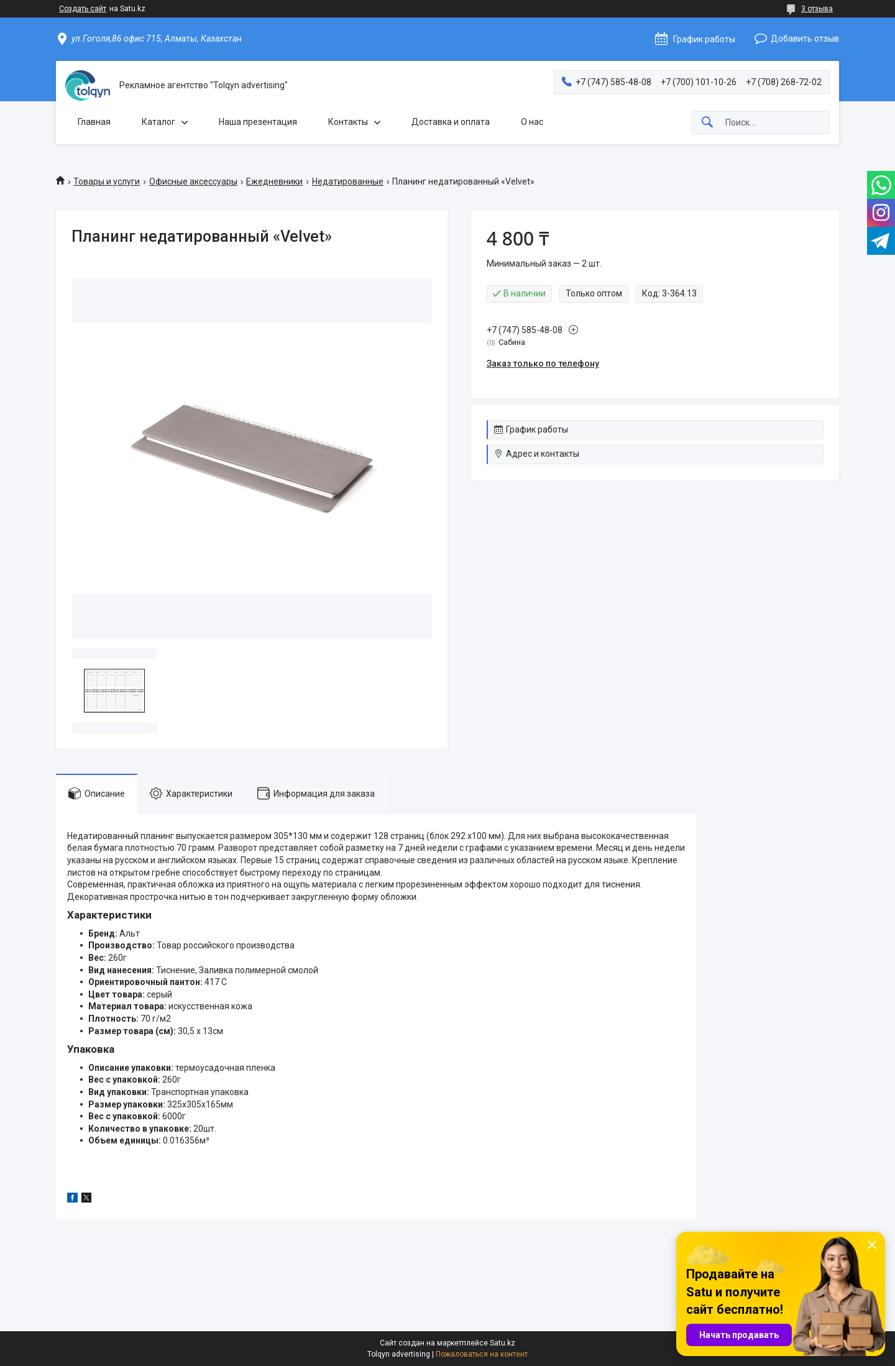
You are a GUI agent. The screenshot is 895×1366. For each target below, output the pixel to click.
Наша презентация (258, 122)
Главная (94, 122)
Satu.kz (502, 1343)
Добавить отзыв (805, 39)
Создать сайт (82, 8)
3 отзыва (817, 8)
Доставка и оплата (450, 122)
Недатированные (347, 181)
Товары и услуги (106, 181)
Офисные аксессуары (193, 181)
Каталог (158, 122)
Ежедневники (274, 181)
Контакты (348, 122)
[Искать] (707, 122)
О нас (532, 122)
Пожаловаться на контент (482, 1354)
